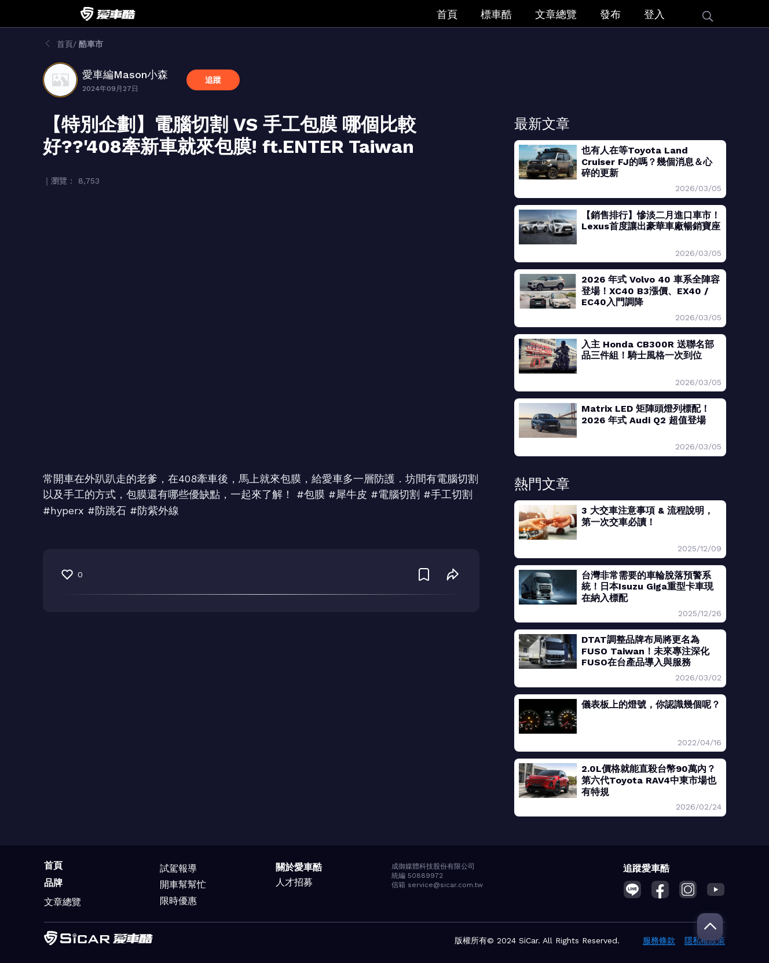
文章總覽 (556, 14)
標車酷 (496, 14)
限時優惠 (178, 900)
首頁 (447, 14)
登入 (654, 14)
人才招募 (294, 882)
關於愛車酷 (299, 867)
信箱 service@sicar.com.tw (437, 885)
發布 (610, 14)
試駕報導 (178, 868)
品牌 (53, 882)
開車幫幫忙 (183, 884)
